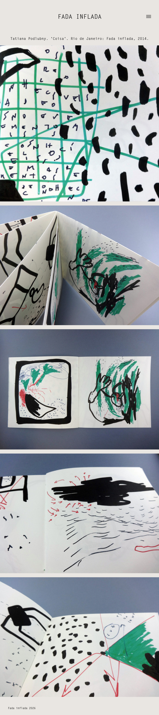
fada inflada (80, 17)
